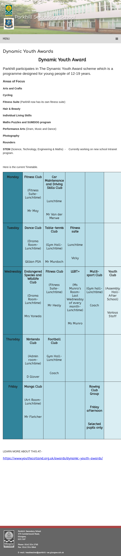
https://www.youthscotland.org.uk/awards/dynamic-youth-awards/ (53, 458)
